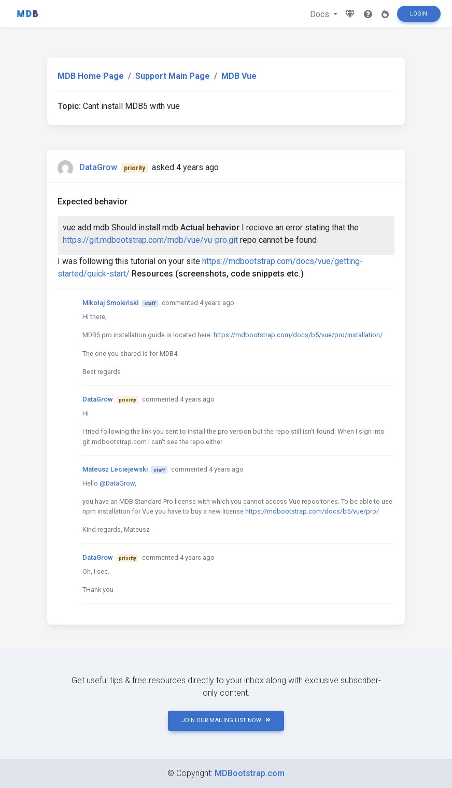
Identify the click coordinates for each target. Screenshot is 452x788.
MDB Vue (239, 76)
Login (418, 13)
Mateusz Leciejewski (115, 469)
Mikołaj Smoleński (110, 303)
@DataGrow (117, 483)
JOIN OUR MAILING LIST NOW (226, 720)
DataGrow (98, 167)
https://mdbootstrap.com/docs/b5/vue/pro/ (312, 511)
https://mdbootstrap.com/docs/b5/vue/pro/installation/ (298, 335)
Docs (320, 14)
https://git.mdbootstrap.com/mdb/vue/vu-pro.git (150, 240)
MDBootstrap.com (250, 773)
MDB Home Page (91, 76)
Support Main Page (172, 76)
